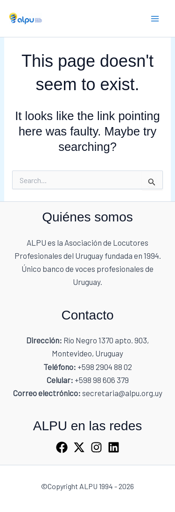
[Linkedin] (113, 447)
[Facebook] (62, 447)
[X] (79, 447)
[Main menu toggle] (155, 18)
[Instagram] (96, 447)
